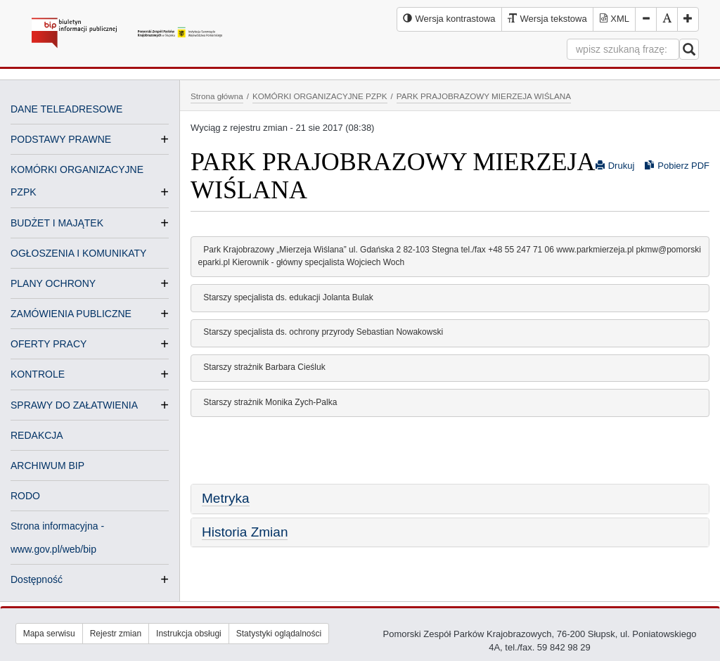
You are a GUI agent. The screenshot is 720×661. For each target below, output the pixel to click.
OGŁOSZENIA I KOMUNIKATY (78, 253)
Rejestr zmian (115, 633)
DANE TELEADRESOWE (66, 109)
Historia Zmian (245, 532)
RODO (25, 495)
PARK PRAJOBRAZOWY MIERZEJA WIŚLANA (484, 96)
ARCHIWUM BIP (47, 465)
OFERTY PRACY (48, 343)
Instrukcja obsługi (188, 633)
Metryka (226, 498)
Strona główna (217, 96)
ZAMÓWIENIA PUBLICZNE (71, 313)
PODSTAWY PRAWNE (61, 139)
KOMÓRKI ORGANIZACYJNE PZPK (319, 96)
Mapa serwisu (49, 633)
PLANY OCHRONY (53, 283)
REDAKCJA (37, 435)
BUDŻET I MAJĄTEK (57, 222)
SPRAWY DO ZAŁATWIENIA (74, 405)
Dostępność (37, 579)
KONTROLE (38, 374)
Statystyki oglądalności (278, 633)
